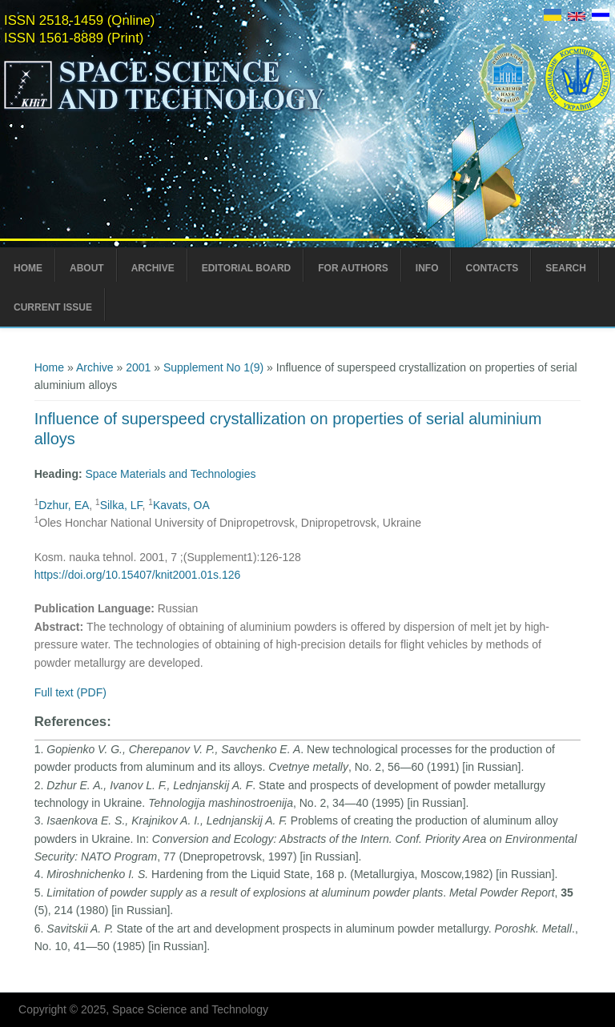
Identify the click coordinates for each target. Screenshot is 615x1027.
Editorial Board (246, 268)
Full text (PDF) (70, 692)
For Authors (353, 268)
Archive (153, 268)
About (87, 268)
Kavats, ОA (181, 505)
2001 (138, 367)
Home (28, 268)
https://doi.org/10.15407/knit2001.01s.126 (137, 574)
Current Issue (53, 307)
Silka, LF (121, 505)
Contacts (491, 268)
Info (427, 268)
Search (565, 268)
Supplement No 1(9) (213, 367)
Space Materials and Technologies (171, 473)
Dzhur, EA (63, 505)
